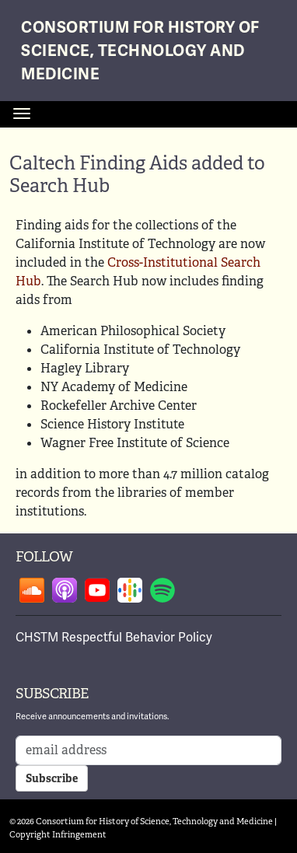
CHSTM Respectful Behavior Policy (114, 637)
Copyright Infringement (58, 834)
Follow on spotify (162, 590)
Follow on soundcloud (31, 590)
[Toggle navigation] (22, 113)
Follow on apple (64, 590)
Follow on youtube (97, 590)
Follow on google (129, 590)
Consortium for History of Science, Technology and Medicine (140, 51)
